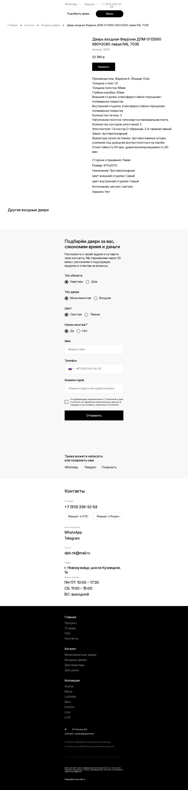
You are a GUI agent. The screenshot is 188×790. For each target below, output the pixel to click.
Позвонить (109, 467)
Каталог (29, 25)
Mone (68, 691)
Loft (67, 717)
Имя (67, 341)
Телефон (71, 360)
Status (69, 686)
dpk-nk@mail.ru (77, 553)
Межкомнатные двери (80, 654)
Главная (13, 25)
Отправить (94, 415)
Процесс (71, 623)
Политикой (110, 399)
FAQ (67, 633)
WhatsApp (71, 4)
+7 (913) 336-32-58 (112, 5)
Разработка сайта (75, 779)
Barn (68, 702)
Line (67, 712)
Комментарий (74, 380)
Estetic (70, 707)
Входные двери (50, 25)
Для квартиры (75, 665)
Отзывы (70, 628)
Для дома (72, 670)
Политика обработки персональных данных (88, 741)
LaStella (70, 696)
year (69, 729)
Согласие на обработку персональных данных (89, 746)
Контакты (71, 638)
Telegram (89, 4)
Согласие (75, 402)
